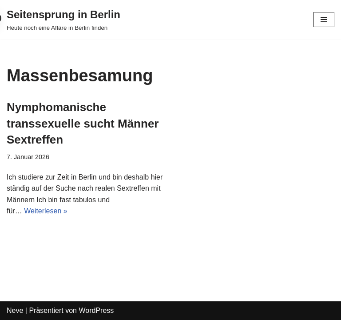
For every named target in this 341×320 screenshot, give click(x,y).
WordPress (96, 310)
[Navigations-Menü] (323, 19)
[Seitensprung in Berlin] (63, 19)
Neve (15, 310)
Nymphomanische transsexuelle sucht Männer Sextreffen (83, 123)
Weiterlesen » (45, 211)
